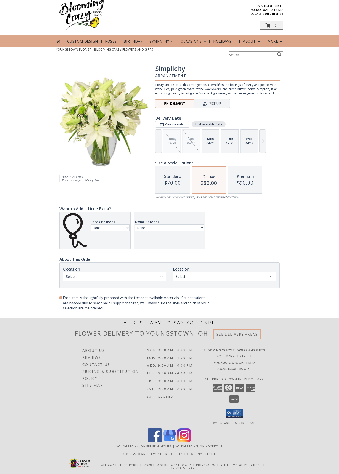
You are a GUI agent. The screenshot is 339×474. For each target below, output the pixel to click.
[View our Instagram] (184, 441)
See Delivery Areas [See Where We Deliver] (237, 334)
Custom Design (82, 41)
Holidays (225, 41)
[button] (271, 25)
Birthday (133, 41)
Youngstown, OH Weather (145, 454)
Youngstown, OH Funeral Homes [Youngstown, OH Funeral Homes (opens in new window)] (144, 446)
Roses (111, 41)
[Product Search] (252, 55)
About (252, 41)
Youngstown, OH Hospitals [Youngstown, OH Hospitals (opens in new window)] (199, 446)
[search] (279, 54)
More (275, 41)
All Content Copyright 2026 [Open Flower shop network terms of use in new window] (126, 464)
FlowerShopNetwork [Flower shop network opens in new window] (172, 464)
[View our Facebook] (155, 441)
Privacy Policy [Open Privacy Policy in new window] (209, 464)
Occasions (194, 41)
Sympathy (162, 41)
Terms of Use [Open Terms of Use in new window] (183, 467)
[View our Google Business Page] (169, 441)
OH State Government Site (193, 454)
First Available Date (208, 124)
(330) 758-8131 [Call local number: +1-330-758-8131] (272, 14)
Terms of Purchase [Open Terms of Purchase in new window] (244, 464)
